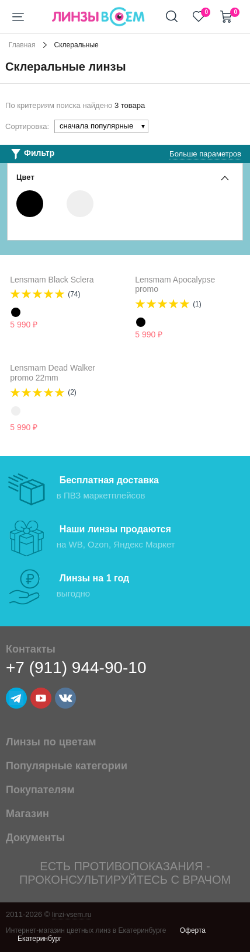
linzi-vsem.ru (71, 915)
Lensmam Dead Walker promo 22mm (52, 372)
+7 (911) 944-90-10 (76, 667)
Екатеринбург (40, 938)
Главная (22, 45)
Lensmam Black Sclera (51, 279)
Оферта (193, 930)
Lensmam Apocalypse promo (175, 284)
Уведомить (77, 428)
